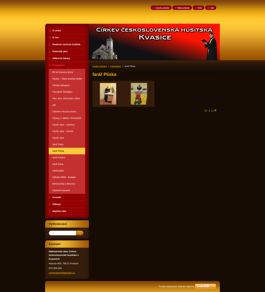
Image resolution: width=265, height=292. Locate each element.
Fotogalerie (115, 66)
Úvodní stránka (99, 66)
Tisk (212, 8)
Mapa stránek (183, 8)
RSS (200, 8)
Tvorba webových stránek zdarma (176, 286)
